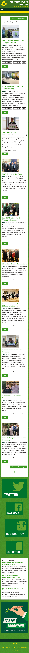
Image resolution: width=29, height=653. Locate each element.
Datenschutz (14, 650)
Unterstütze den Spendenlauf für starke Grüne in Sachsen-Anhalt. (13, 563)
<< (8, 472)
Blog (11, 12)
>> (20, 472)
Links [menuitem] (14, 643)
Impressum (24, 647)
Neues (24, 62)
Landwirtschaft (16, 62)
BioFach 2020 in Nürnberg (12, 174)
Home (3, 647)
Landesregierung (7, 62)
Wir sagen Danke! (9, 132)
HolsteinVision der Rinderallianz (14, 264)
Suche (18, 647)
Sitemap (14, 647)
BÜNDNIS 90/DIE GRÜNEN (19, 3)
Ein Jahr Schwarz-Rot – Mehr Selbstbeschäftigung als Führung (11, 576)
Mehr (5, 66)
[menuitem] (3, 647)
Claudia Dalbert (5, 12)
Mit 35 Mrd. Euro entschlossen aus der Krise (13, 589)
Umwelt (20, 240)
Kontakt (8, 647)
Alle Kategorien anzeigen (18, 18)
